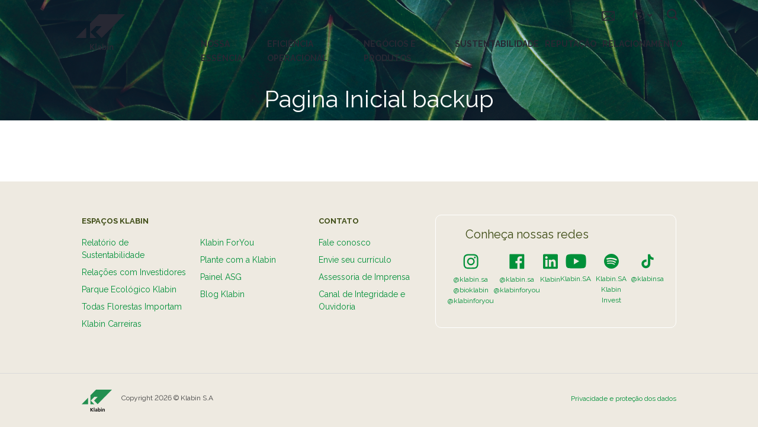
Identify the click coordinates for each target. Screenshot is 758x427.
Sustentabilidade (497, 44)
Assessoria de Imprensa (364, 277)
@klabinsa (647, 279)
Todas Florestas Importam (132, 306)
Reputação (570, 44)
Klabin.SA (575, 279)
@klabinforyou (471, 301)
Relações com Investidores (134, 272)
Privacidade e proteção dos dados (623, 398)
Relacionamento (642, 44)
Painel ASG (221, 277)
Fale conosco (345, 242)
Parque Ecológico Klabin (129, 289)
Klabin (550, 279)
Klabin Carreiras (112, 324)
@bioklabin (471, 290)
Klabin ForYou (227, 242)
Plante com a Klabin (238, 260)
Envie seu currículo (355, 260)
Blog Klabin (222, 294)
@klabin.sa (471, 279)
